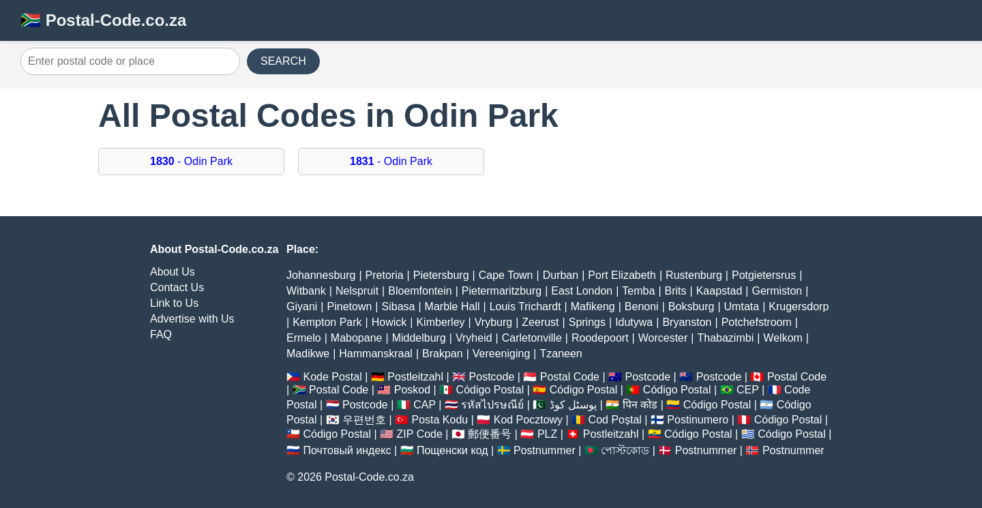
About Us (172, 272)
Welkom (783, 338)
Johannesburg (320, 275)
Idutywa (634, 322)
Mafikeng (593, 306)
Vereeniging (502, 353)
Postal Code (569, 377)
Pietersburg (441, 275)
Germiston (777, 291)
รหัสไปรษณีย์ (492, 404)
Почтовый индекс (347, 450)
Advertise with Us (192, 319)
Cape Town (506, 275)
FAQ (161, 334)
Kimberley (440, 322)
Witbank (306, 291)
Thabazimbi (726, 338)
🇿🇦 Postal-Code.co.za (103, 20)
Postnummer (545, 450)
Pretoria (385, 275)
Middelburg (419, 338)
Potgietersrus (764, 275)
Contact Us (177, 287)
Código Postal (490, 389)
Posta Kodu (439, 419)
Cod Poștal (615, 419)
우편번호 (364, 419)
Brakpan (442, 353)
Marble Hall (452, 306)
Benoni (642, 306)
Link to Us (174, 303)
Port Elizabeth (622, 275)
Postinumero (697, 419)
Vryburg (493, 322)
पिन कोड (640, 404)
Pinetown (349, 306)
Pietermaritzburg (501, 291)
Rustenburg (694, 275)
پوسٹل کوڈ (573, 404)
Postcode (492, 377)
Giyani (301, 306)
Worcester (663, 338)
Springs (587, 322)
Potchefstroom (756, 322)
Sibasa (398, 306)
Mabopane (357, 338)
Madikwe (307, 353)
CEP (747, 389)
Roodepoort (600, 338)
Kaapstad (719, 291)
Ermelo (303, 338)
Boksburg (691, 306)
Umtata (742, 306)
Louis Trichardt (525, 306)
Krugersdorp (799, 306)
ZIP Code (420, 434)
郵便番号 (489, 434)
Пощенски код (452, 450)
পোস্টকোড (625, 450)
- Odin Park (191, 161)
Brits (676, 291)
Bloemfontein (419, 291)
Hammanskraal (376, 353)
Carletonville (532, 338)
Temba (638, 291)
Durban (560, 275)
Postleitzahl (415, 377)
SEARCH (283, 61)
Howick (389, 322)
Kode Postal (332, 377)
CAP (424, 404)
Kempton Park (327, 322)
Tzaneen (560, 353)
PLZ (547, 434)
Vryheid (474, 338)
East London (581, 291)
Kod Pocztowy (528, 419)
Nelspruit (357, 291)
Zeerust (540, 322)
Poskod (412, 389)
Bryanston (686, 322)
